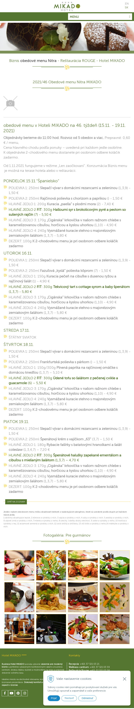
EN (127, 3)
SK (126, 7)
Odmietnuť (87, 698)
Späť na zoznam (16, 501)
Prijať (54, 698)
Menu (100, 17)
